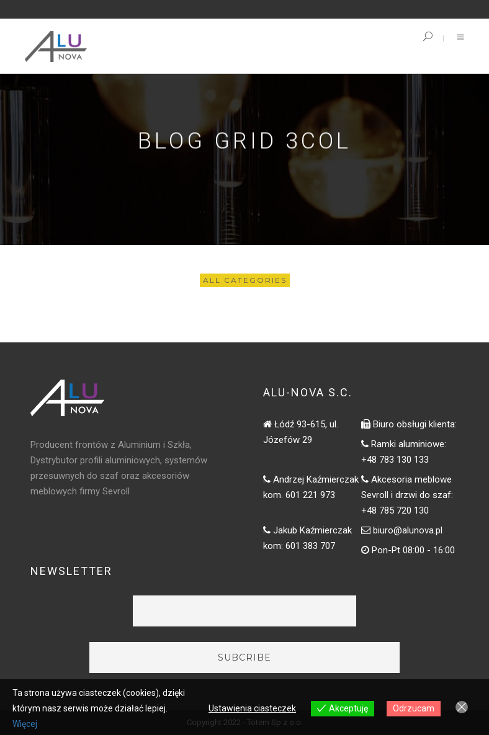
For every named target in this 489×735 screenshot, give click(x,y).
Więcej (24, 724)
